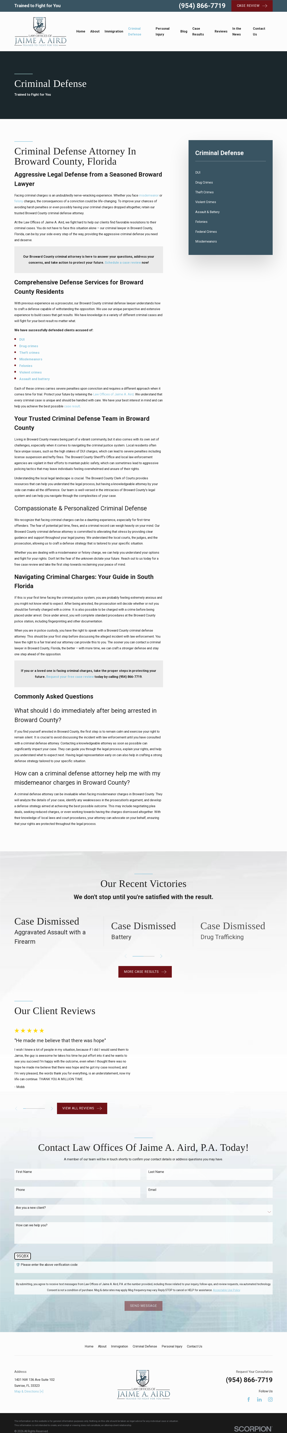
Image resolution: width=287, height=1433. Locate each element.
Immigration (119, 1345)
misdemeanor (149, 195)
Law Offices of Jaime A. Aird (113, 394)
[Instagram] (270, 1397)
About (102, 1345)
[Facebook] (248, 1397)
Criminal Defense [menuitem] (134, 31)
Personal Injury (172, 1345)
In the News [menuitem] (236, 31)
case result (72, 406)
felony (18, 201)
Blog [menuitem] (183, 31)
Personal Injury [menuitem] (162, 31)
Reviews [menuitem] (221, 31)
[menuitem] (230, 172)
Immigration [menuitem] (114, 31)
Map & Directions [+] (28, 1390)
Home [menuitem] (80, 31)
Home (89, 1345)
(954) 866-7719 (202, 6)
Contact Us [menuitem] (259, 31)
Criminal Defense (145, 1345)
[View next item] (161, 956)
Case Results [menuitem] (198, 31)
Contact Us (194, 1345)
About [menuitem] (95, 31)
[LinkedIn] (259, 1397)
